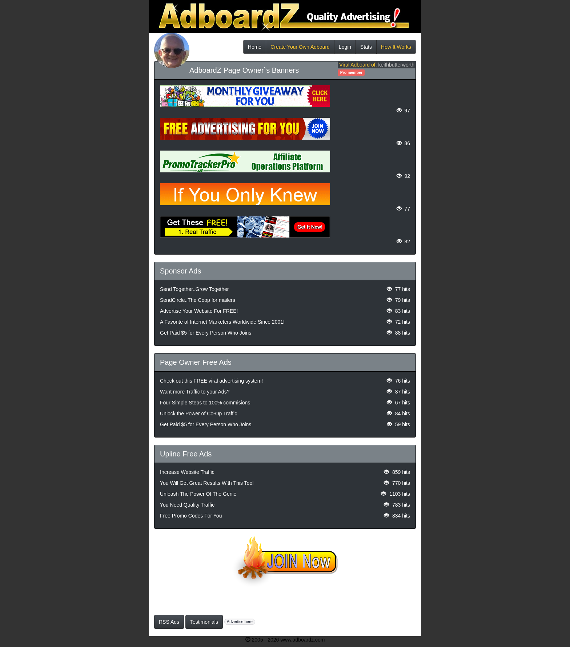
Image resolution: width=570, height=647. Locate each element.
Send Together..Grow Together (194, 289)
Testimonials (204, 622)
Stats (366, 49)
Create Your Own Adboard (300, 49)
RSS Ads (169, 622)
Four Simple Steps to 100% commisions (205, 403)
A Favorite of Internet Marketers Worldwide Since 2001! (222, 322)
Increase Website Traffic (187, 472)
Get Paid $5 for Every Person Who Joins (205, 333)
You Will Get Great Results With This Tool (206, 483)
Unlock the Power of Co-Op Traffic (198, 413)
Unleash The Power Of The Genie (198, 494)
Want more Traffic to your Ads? (194, 392)
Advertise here (240, 621)
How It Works (396, 49)
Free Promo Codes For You (191, 516)
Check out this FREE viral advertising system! (211, 381)
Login (345, 49)
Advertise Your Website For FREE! (199, 311)
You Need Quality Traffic (187, 505)
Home (254, 49)
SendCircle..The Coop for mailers (197, 300)
